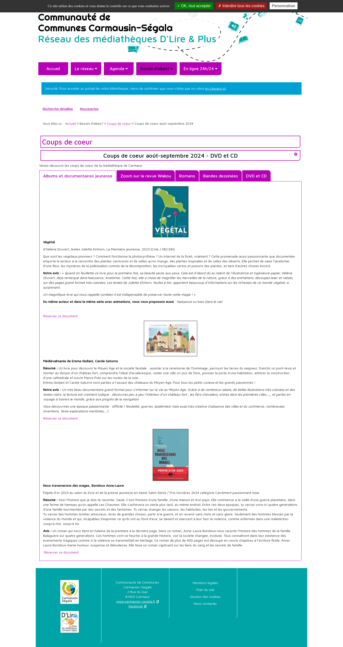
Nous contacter (205, 603)
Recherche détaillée (58, 109)
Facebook (136, 606)
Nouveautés (89, 109)
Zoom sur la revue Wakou (146, 175)
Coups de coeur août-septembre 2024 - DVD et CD (170, 155)
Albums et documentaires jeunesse (77, 175)
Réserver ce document (60, 316)
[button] (86, 68)
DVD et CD (256, 175)
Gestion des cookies (205, 597)
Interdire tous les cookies (241, 6)
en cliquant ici (215, 88)
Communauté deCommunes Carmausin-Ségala (127, 27)
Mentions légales (205, 583)
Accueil (53, 68)
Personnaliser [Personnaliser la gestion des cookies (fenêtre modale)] (283, 6)
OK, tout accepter (194, 6)
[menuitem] (53, 68)
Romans (187, 175)
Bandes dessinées (220, 175)
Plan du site (205, 590)
